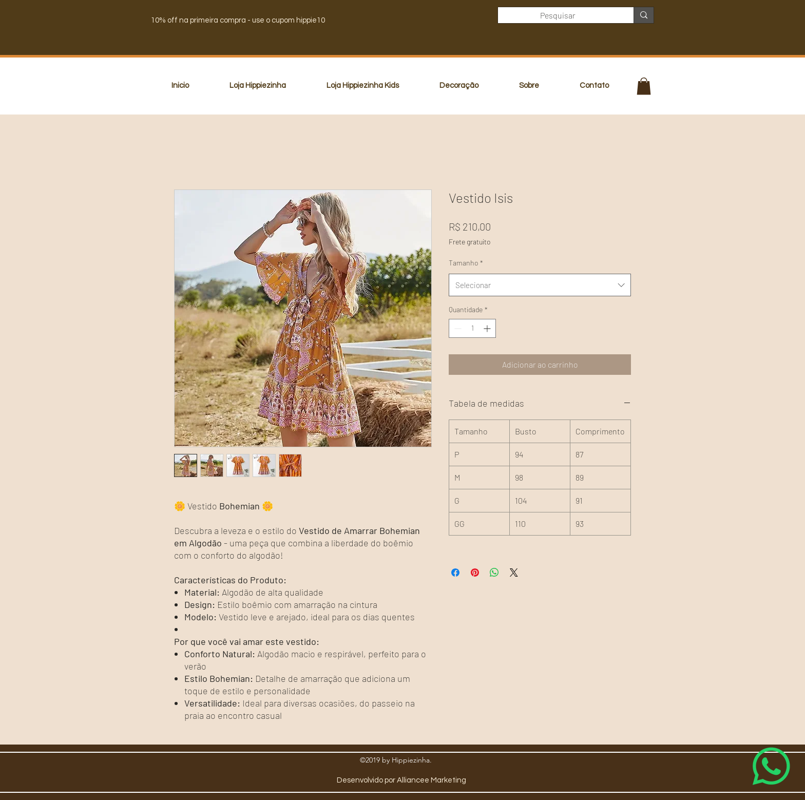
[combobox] (540, 285)
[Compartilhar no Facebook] (455, 572)
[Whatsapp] (771, 766)
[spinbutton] (472, 328)
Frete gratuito (469, 241)
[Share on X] (514, 572)
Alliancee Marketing (431, 780)
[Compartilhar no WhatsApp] (494, 572)
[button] (644, 86)
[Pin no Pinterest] (475, 572)
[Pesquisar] (558, 15)
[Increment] (488, 328)
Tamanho (466, 262)
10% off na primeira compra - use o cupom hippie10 (238, 20)
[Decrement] (456, 328)
